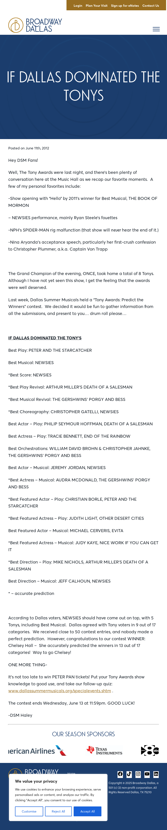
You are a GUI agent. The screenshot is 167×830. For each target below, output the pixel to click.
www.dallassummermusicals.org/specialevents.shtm (59, 690)
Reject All (58, 811)
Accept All (87, 811)
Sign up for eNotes (125, 6)
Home (71, 773)
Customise (29, 811)
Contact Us (150, 6)
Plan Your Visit (96, 6)
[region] (58, 797)
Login (78, 6)
